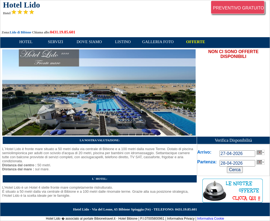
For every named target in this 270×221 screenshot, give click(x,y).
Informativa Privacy (181, 218)
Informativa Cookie (210, 218)
